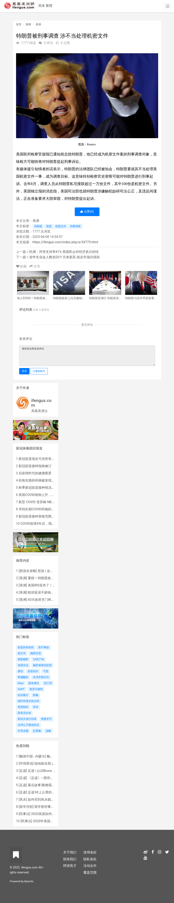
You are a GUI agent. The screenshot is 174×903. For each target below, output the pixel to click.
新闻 (28, 24)
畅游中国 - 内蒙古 (32, 756)
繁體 (49, 6)
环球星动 (26, 763)
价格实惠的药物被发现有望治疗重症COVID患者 (53, 480)
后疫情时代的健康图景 (35, 473)
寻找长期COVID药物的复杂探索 (41, 509)
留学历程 (26, 807)
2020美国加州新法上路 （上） (53, 814)
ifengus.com (41, 403)
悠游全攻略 (28, 571)
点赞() (87, 211)
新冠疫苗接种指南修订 (35, 466)
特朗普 (38, 226)
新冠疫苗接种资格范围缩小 (38, 516)
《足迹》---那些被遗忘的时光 (49, 778)
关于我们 (69, 852)
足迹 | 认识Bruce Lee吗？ (46, 771)
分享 (34, 266)
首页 (18, 24)
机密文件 (60, 226)
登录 (24, 371)
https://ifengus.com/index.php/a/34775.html (65, 242)
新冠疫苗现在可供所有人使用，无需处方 (48, 459)
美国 (48, 226)
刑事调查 (75, 226)
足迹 (23, 771)
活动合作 (90, 866)
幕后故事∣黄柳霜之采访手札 (48, 785)
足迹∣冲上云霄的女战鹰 (45, 792)
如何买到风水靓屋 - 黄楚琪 (47, 799)
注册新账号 (39, 371)
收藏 (22, 266)
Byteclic (29, 881)
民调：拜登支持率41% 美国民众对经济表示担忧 (64, 252)
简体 (41, 6)
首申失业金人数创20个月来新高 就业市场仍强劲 (64, 257)
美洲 (38, 24)
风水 (23, 799)
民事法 (24, 814)
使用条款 (90, 852)
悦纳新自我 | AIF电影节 (51, 763)
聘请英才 (69, 866)
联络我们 (69, 859)
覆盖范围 (90, 872)
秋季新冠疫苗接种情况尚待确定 (42, 488)
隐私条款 (90, 859)
